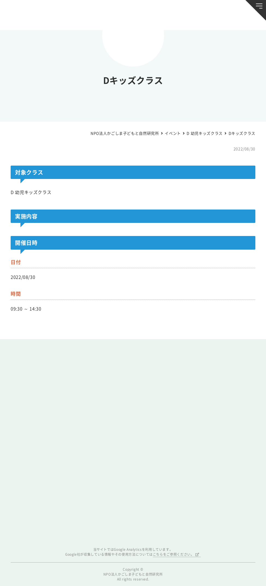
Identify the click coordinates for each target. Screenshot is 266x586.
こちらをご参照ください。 (173, 554)
